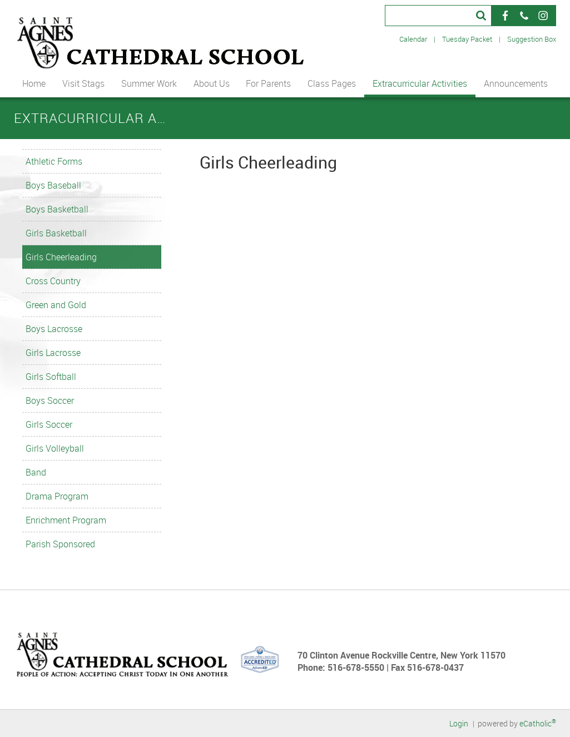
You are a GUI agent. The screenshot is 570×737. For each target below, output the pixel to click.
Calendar (413, 39)
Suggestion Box (531, 39)
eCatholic (537, 723)
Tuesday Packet (467, 39)
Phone (523, 15)
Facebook (504, 15)
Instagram (542, 15)
